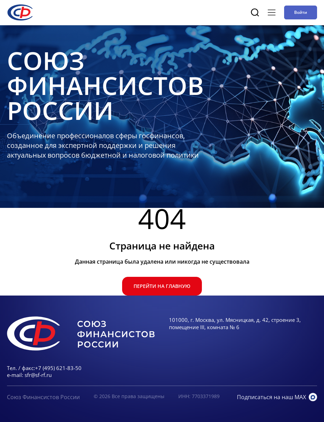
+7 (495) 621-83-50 (58, 367)
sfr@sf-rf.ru (38, 374)
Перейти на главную (162, 286)
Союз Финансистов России (43, 397)
